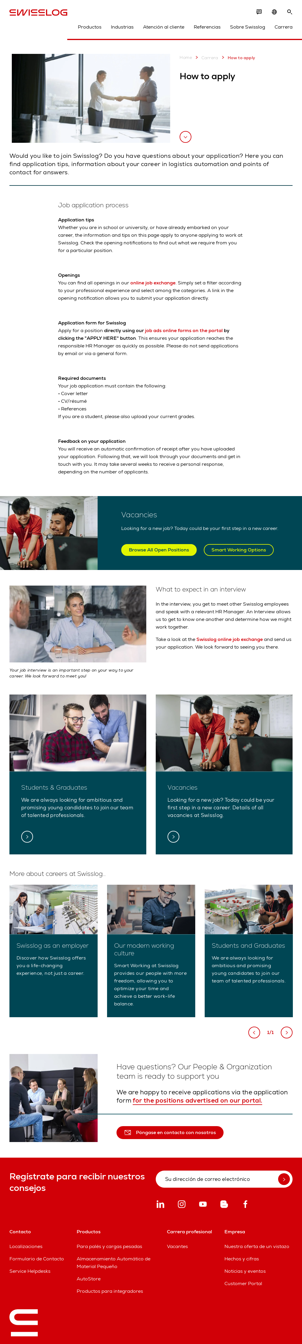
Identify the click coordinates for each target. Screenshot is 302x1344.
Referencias (207, 27)
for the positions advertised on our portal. (197, 1100)
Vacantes (177, 1246)
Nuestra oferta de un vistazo (256, 1246)
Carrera (284, 27)
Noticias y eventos (245, 1271)
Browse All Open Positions (159, 550)
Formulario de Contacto (36, 1259)
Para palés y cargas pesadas (109, 1246)
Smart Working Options (238, 550)
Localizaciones (25, 1246)
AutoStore (89, 1279)
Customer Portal (243, 1283)
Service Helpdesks (29, 1271)
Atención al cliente (163, 27)
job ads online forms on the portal (184, 330)
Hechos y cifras (241, 1259)
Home (186, 57)
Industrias (122, 27)
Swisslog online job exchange (229, 639)
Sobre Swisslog (247, 27)
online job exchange (152, 283)
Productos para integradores (110, 1291)
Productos (89, 27)
